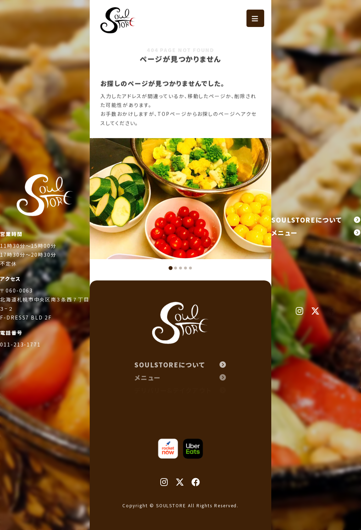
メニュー (316, 232)
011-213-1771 (20, 354)
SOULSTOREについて (316, 219)
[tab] (170, 268)
